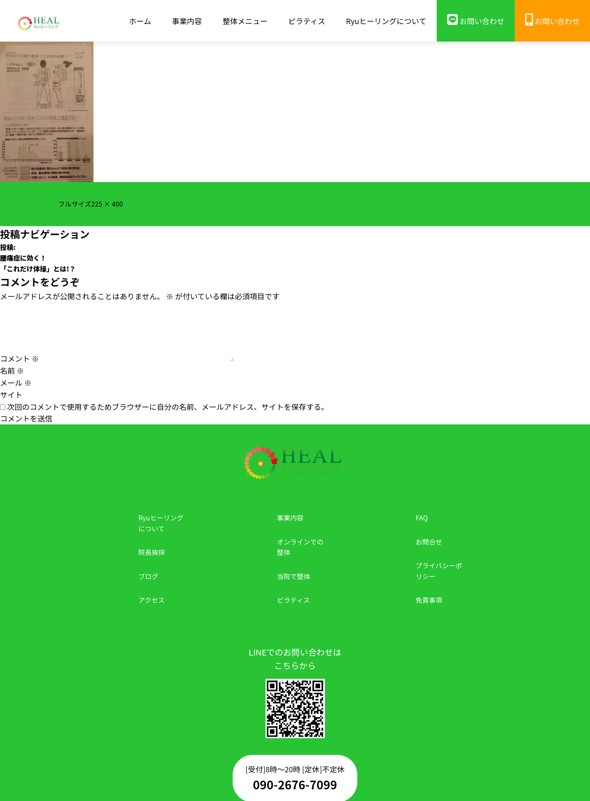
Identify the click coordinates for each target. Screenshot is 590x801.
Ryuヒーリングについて (160, 523)
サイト (11, 394)
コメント (19, 358)
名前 (12, 370)
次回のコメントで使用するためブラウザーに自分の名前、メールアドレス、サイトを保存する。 (168, 406)
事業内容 (290, 517)
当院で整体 (293, 576)
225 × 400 (107, 204)
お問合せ (428, 542)
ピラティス (293, 600)
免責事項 (428, 600)
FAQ (421, 517)
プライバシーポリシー (438, 570)
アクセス (151, 600)
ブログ (148, 576)
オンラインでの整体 (300, 547)
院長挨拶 (151, 552)
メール (16, 382)
